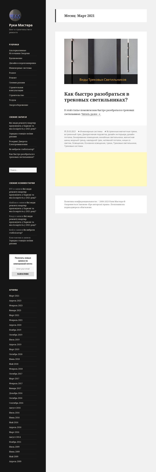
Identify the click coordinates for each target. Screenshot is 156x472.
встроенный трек (72, 134)
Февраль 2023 (16, 305)
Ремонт (13, 77)
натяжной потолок (112, 140)
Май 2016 (13, 422)
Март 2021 (14, 315)
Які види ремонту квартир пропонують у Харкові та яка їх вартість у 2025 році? (22, 126)
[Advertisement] (101, 169)
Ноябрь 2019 (15, 330)
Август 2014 (15, 437)
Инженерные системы (20, 68)
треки (109, 143)
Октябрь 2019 (15, 334)
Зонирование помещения (85, 137)
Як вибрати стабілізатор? (21, 149)
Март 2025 (14, 295)
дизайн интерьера (117, 134)
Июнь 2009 (14, 451)
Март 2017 (14, 378)
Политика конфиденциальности (80, 201)
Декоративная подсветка (94, 134)
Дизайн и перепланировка (22, 63)
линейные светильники (111, 137)
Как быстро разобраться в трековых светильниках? (96, 97)
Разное (12, 73)
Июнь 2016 (14, 417)
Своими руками (17, 82)
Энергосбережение (18, 105)
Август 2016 (15, 407)
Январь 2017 (15, 388)
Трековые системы (73, 146)
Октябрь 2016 (15, 398)
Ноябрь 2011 (15, 442)
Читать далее (91, 114)
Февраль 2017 (16, 383)
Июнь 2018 (14, 359)
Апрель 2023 (15, 300)
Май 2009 (13, 456)
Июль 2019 (14, 339)
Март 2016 (14, 432)
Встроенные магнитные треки (122, 131)
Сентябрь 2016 (16, 403)
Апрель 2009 (15, 461)
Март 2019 (14, 349)
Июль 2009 (14, 446)
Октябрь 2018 (15, 354)
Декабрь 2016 (15, 393)
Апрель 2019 (15, 344)
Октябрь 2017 (15, 373)
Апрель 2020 (15, 325)
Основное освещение (94, 143)
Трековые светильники (124, 143)
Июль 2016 (14, 412)
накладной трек (94, 140)
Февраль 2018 (16, 368)
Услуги (12, 100)
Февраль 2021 (16, 320)
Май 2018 (13, 364)
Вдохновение (15, 58)
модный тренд (78, 140)
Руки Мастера (21, 25)
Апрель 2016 (15, 427)
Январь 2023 (15, 310)
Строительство (16, 95)
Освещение (77, 143)
